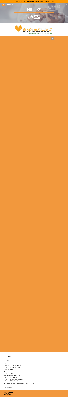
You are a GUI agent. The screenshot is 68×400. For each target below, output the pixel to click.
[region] (34, 1)
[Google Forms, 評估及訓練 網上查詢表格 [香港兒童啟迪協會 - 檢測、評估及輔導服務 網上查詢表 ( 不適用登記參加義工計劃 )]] (34, 193)
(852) (6, 362)
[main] (34, 13)
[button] (66, 5)
